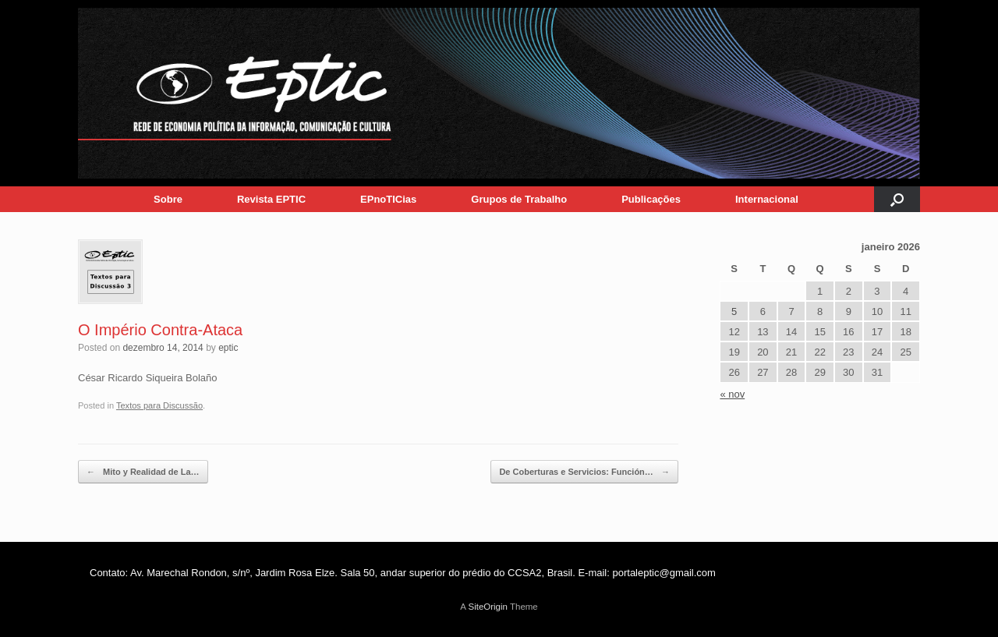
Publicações (651, 199)
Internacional (766, 199)
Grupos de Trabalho (519, 199)
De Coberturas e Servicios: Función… (584, 472)
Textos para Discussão (159, 405)
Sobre (168, 199)
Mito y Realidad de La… (143, 472)
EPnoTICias (388, 199)
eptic (228, 347)
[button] (897, 199)
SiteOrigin (488, 606)
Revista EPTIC (271, 199)
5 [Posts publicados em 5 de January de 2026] (734, 311)
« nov (732, 394)
